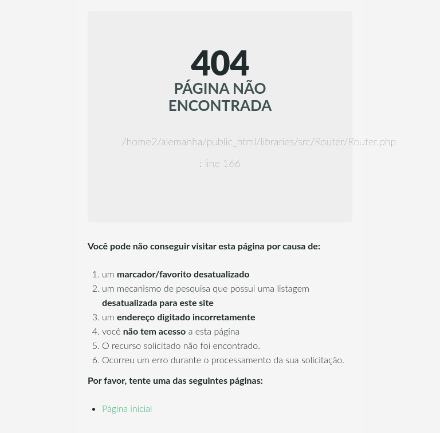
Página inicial (127, 408)
